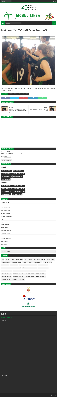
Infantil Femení (13, 93)
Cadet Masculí (6, 205)
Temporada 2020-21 (41, 273)
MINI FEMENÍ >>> (6, 179)
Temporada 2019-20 (29, 273)
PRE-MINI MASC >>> (17, 194)
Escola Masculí (6, 210)
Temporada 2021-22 (6, 276)
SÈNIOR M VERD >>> (19, 185)
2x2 (3, 259)
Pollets (22, 265)
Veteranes (5, 241)
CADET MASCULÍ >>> (7, 191)
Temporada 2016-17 (41, 271)
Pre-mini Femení (6, 230)
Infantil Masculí (7, 216)
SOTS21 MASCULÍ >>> (7, 188)
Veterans (4, 244)
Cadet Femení (5, 202)
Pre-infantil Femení (31, 265)
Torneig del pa (6, 279)
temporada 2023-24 (29, 276)
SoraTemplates (25, 395)
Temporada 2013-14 (6, 271)
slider (34, 268)
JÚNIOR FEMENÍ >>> (18, 170)
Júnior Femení (6, 219)
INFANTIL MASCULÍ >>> (19, 191)
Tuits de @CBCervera (6, 317)
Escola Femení (6, 207)
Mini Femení (5, 224)
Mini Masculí (5, 227)
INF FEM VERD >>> (17, 176)
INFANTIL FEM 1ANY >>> (19, 173)
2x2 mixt (8, 259)
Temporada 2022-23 (18, 276)
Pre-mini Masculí (6, 233)
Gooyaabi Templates (42, 395)
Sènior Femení (6, 236)
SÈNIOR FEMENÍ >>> (7, 170)
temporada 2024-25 (41, 276)
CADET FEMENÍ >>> (6, 173)
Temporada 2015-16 (29, 271)
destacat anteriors (39, 259)
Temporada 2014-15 (18, 271)
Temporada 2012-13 (43, 268)
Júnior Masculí (6, 222)
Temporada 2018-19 (18, 273)
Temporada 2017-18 (23, 93)
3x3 (13, 259)
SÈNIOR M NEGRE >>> (7, 185)
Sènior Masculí (6, 238)
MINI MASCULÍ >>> (6, 194)
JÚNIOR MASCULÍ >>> (19, 188)
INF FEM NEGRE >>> (7, 176)
